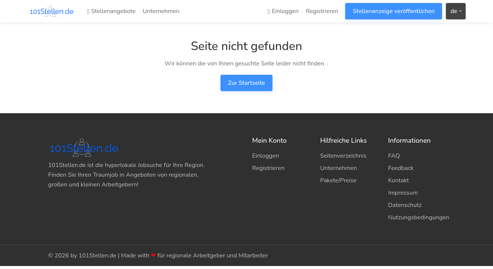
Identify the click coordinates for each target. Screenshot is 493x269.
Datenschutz (405, 205)
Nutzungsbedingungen (416, 217)
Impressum (403, 193)
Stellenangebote (111, 11)
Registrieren (322, 11)
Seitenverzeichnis (343, 156)
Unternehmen (161, 11)
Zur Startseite (246, 83)
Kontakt (398, 180)
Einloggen (283, 11)
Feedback (401, 168)
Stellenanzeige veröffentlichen (394, 11)
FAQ (394, 156)
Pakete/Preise (338, 180)
